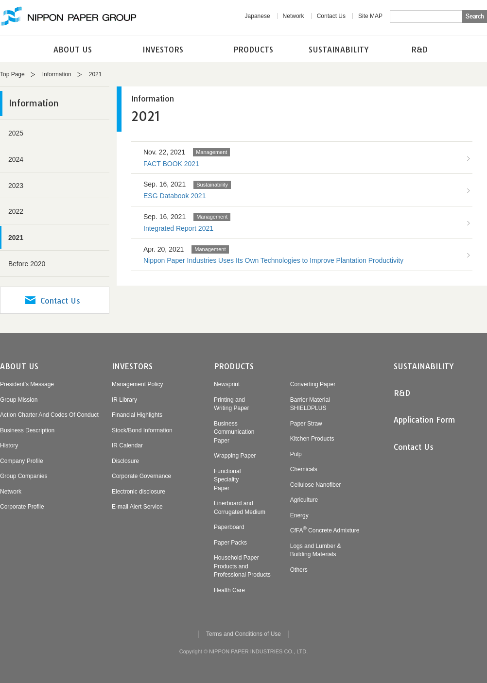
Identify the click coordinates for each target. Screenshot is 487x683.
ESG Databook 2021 (174, 196)
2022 (15, 211)
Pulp (296, 454)
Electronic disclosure (138, 491)
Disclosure (125, 461)
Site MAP (370, 16)
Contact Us (331, 16)
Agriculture (304, 499)
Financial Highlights (137, 414)
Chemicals (303, 469)
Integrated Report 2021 (178, 228)
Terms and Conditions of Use (243, 634)
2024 (15, 159)
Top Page (12, 74)
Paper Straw (306, 423)
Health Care (229, 590)
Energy (299, 515)
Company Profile (21, 461)
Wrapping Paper (235, 455)
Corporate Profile (22, 506)
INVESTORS (162, 49)
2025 (15, 133)
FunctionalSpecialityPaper (227, 480)
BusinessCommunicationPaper (234, 432)
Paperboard (229, 527)
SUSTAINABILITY (339, 49)
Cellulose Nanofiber (315, 484)
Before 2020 (26, 264)
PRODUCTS (253, 49)
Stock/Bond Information (142, 430)
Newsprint (227, 384)
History (9, 445)
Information (56, 74)
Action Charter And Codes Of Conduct (49, 414)
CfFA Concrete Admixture (325, 530)
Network (293, 16)
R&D (419, 49)
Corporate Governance (141, 476)
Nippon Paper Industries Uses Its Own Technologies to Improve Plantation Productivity (273, 260)
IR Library (124, 399)
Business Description (27, 430)
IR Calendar (127, 445)
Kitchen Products (312, 438)
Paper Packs (230, 542)
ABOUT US (72, 49)
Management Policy (137, 384)
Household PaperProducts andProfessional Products (242, 566)
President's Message (27, 384)
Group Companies (23, 476)
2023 (15, 185)
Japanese (257, 16)
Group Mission (18, 399)
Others (299, 569)
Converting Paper (312, 384)
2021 (15, 237)
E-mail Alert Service (137, 506)
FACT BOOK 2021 (171, 164)
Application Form (424, 420)
